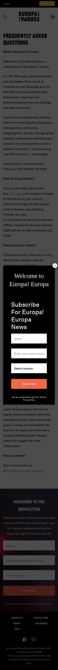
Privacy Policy (29, 400)
